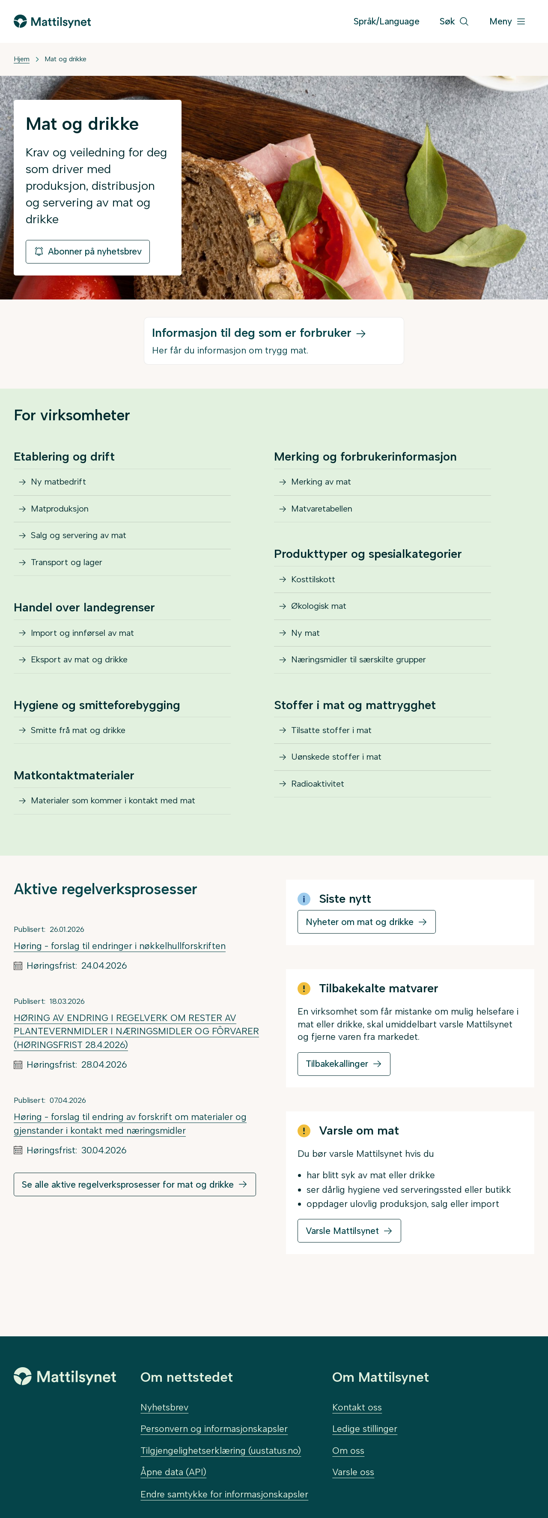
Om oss (348, 1450)
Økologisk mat (322, 621)
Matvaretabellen (325, 515)
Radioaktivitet (320, 820)
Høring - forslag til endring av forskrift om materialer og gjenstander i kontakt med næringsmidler (130, 1158)
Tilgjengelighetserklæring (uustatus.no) (220, 1450)
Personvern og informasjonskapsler (214, 1429)
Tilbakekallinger (337, 1098)
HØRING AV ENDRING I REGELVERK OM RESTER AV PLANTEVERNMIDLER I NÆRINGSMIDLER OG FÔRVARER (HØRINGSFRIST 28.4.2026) (136, 1065)
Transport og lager (71, 577)
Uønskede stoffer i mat (340, 789)
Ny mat (307, 652)
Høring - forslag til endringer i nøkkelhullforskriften (120, 980)
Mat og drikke (65, 59)
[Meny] (507, 21)
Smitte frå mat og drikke (83, 758)
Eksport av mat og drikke (85, 683)
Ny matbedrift (61, 484)
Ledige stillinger (364, 1429)
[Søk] (454, 21)
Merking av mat (324, 484)
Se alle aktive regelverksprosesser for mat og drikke (128, 1218)
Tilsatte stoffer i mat (334, 758)
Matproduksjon (63, 515)
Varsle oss (353, 1472)
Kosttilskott (316, 590)
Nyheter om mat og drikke (360, 956)
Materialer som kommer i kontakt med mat (121, 833)
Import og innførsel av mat (88, 652)
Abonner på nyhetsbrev (88, 251)
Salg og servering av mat (83, 546)
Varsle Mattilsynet (342, 1265)
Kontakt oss (357, 1407)
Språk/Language (387, 21)
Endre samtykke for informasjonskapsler (224, 1494)
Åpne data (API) (173, 1472)
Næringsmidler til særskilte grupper (366, 683)
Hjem (22, 59)
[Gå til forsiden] (52, 21)
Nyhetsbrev (164, 1407)
